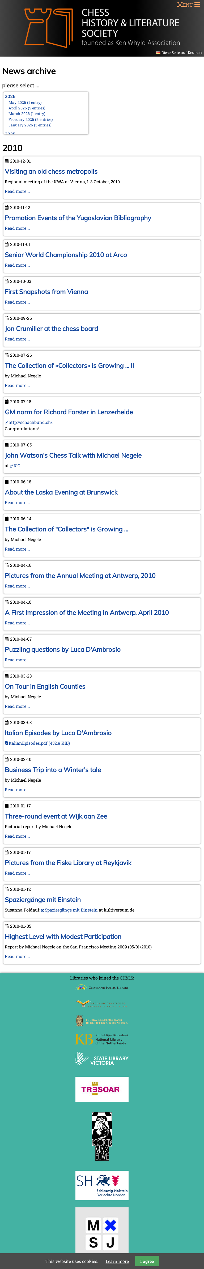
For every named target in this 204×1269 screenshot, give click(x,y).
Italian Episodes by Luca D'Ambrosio (58, 733)
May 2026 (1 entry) (25, 102)
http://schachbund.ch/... (32, 422)
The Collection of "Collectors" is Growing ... (66, 529)
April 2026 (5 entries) (26, 107)
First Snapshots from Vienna (46, 292)
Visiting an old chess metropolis (51, 171)
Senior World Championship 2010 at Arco (66, 255)
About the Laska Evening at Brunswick (61, 492)
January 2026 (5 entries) (30, 124)
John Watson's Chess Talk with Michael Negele (73, 455)
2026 (10, 96)
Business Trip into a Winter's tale (53, 770)
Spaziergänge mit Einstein (43, 900)
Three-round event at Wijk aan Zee (56, 816)
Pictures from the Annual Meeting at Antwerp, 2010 (80, 576)
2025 (10, 134)
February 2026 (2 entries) (30, 119)
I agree (147, 1261)
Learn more (117, 1261)
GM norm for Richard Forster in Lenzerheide (69, 412)
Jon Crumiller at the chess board (51, 329)
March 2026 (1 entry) (26, 113)
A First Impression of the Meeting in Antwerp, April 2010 (87, 612)
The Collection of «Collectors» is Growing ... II (69, 365)
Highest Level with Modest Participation (63, 936)
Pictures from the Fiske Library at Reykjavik (68, 863)
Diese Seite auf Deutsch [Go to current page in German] (182, 52)
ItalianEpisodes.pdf (39, 743)
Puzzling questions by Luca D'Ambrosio (63, 649)
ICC (17, 465)
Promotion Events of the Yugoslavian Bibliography (78, 218)
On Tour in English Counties (45, 686)
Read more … (17, 191)
